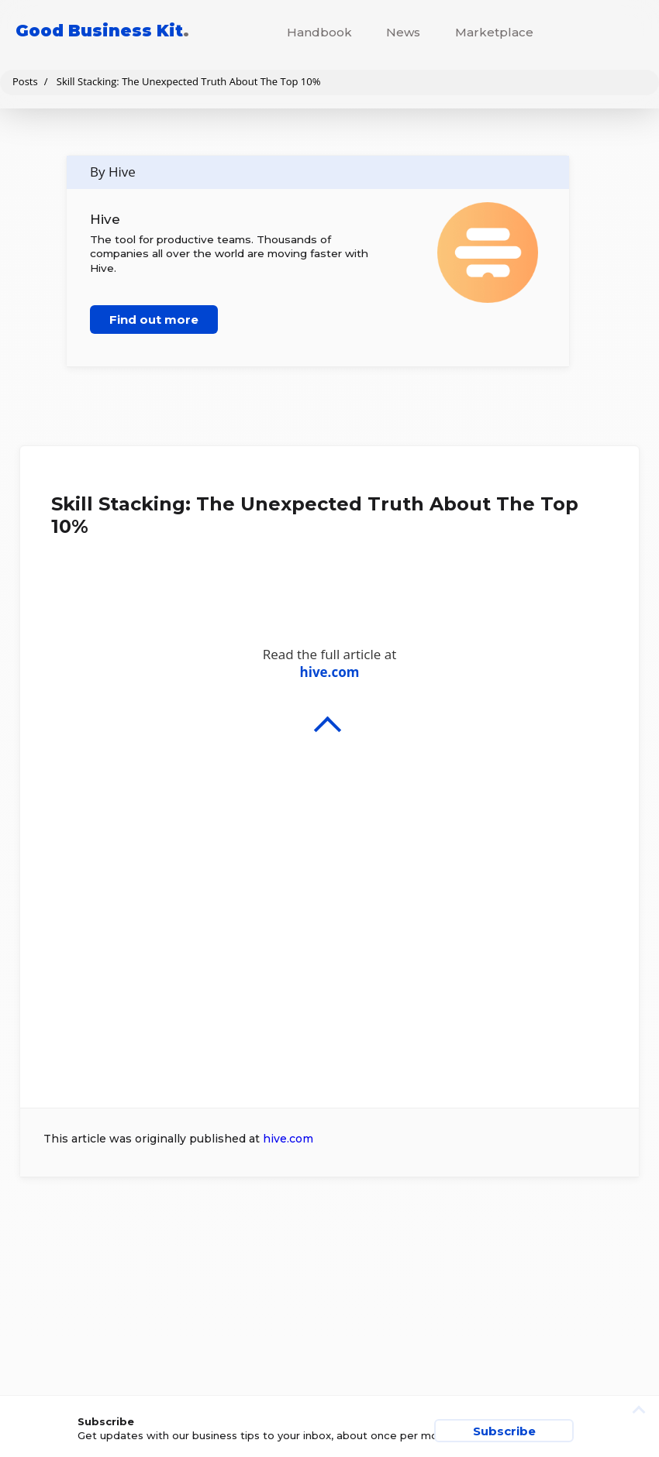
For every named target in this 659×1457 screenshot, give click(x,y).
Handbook (319, 32)
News (403, 32)
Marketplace (494, 32)
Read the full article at (329, 845)
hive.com (288, 1139)
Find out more (153, 319)
